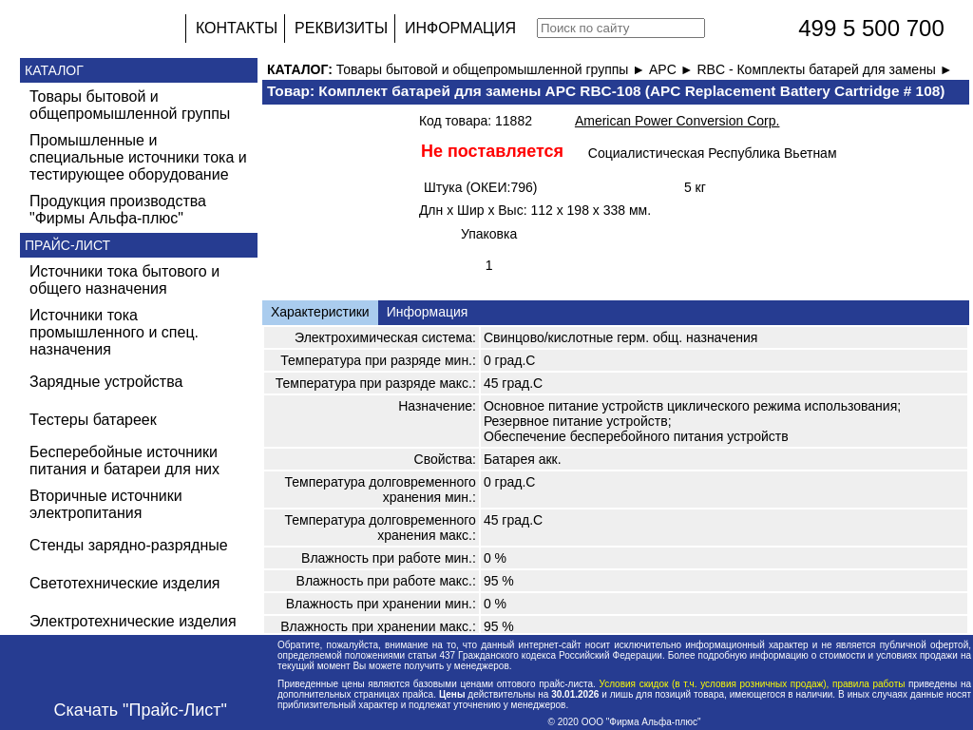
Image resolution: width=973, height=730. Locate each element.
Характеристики (320, 311)
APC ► (672, 69)
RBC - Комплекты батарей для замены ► (824, 69)
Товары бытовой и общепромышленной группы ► (492, 69)
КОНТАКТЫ (236, 28)
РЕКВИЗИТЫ (341, 28)
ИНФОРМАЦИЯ (460, 28)
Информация (427, 311)
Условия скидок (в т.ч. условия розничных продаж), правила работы (752, 684)
